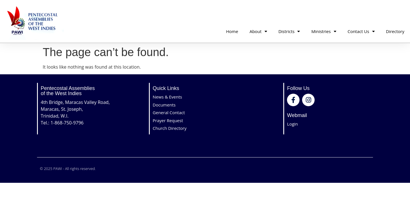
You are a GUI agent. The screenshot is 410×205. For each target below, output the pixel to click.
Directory (395, 31)
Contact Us (361, 31)
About (258, 31)
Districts (289, 31)
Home (232, 31)
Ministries (323, 31)
